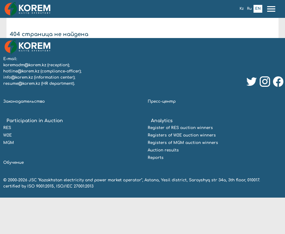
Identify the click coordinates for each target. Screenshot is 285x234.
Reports (156, 157)
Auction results (163, 150)
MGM (8, 142)
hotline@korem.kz (21, 71)
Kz (242, 8)
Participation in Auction (34, 120)
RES (7, 127)
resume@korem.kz (21, 83)
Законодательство (24, 101)
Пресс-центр (162, 101)
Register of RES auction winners (180, 127)
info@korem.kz (18, 77)
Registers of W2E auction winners (182, 135)
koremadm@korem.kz (24, 65)
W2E (7, 135)
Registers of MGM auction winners (183, 142)
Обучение (13, 162)
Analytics (162, 120)
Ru (249, 8)
